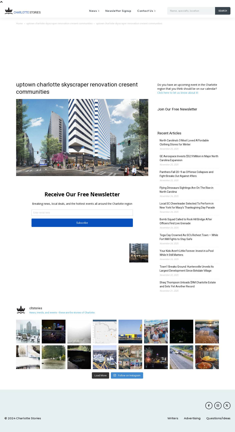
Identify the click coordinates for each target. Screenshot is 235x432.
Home (19, 23)
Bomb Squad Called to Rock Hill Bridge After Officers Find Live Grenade (186, 221)
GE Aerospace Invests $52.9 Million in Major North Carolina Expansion (189, 158)
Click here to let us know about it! (177, 92)
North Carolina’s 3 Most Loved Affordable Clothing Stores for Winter (184, 142)
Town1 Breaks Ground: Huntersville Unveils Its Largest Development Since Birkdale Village (187, 268)
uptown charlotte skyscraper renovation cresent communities (59, 23)
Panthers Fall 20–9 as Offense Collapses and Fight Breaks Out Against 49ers (186, 174)
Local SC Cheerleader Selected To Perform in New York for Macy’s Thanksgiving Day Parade (187, 205)
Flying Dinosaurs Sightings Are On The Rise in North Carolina (186, 189)
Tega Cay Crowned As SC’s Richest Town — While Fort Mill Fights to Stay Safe (189, 237)
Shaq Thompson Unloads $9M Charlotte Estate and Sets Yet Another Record (188, 284)
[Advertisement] (117, 54)
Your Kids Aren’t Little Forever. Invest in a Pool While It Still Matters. (187, 252)
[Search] (222, 11)
